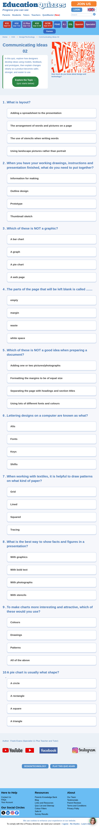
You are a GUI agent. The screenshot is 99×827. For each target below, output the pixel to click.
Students (16, 15)
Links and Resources (44, 803)
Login (77, 10)
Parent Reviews (74, 803)
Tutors (26, 15)
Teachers (35, 15)
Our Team (71, 797)
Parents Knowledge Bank (46, 797)
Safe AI (38, 811)
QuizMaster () (51, 15)
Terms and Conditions (76, 806)
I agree (65, 824)
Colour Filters (41, 808)
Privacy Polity (73, 808)
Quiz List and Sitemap (44, 806)
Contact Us (6, 797)
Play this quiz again (64, 766)
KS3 (13, 37)
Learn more (86, 824)
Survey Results (41, 814)
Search (94, 14)
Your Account (7, 802)
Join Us (84, 4)
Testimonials (72, 800)
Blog (37, 800)
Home (4, 37)
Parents (6, 15)
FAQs (3, 800)
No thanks (75, 824)
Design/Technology (27, 37)
